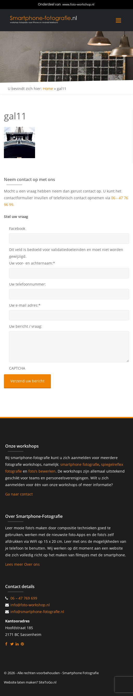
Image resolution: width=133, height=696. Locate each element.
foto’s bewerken (42, 471)
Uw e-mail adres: (25, 305)
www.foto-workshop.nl (78, 4)
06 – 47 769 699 (23, 598)
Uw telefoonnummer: (27, 284)
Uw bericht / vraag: (25, 326)
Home (48, 88)
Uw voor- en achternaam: (32, 263)
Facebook (17, 228)
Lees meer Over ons (22, 564)
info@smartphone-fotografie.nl (37, 611)
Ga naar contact (19, 494)
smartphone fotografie (79, 464)
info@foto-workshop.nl (30, 604)
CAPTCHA (17, 368)
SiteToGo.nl (47, 682)
